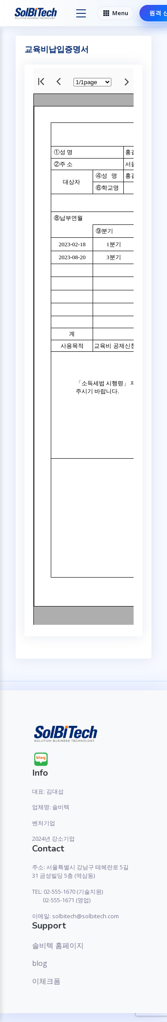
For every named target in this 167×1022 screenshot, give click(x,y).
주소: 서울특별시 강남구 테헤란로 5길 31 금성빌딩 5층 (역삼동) (80, 871)
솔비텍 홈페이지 (58, 945)
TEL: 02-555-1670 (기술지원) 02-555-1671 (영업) (67, 896)
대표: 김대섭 (48, 791)
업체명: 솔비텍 (50, 807)
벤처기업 (43, 823)
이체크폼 (46, 981)
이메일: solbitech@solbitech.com (75, 916)
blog (39, 963)
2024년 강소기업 (53, 839)
